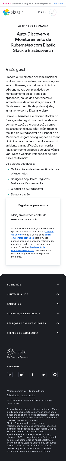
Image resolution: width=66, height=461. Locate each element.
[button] (33, 284)
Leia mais (58, 3)
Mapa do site (28, 395)
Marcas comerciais (17, 391)
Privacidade (13, 395)
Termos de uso (37, 391)
